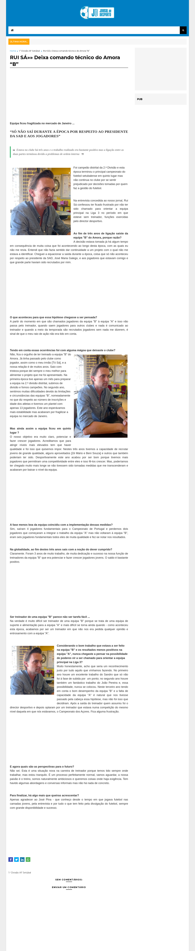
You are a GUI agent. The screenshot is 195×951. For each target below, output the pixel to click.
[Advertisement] (69, 100)
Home (13, 51)
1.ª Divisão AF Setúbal (29, 51)
